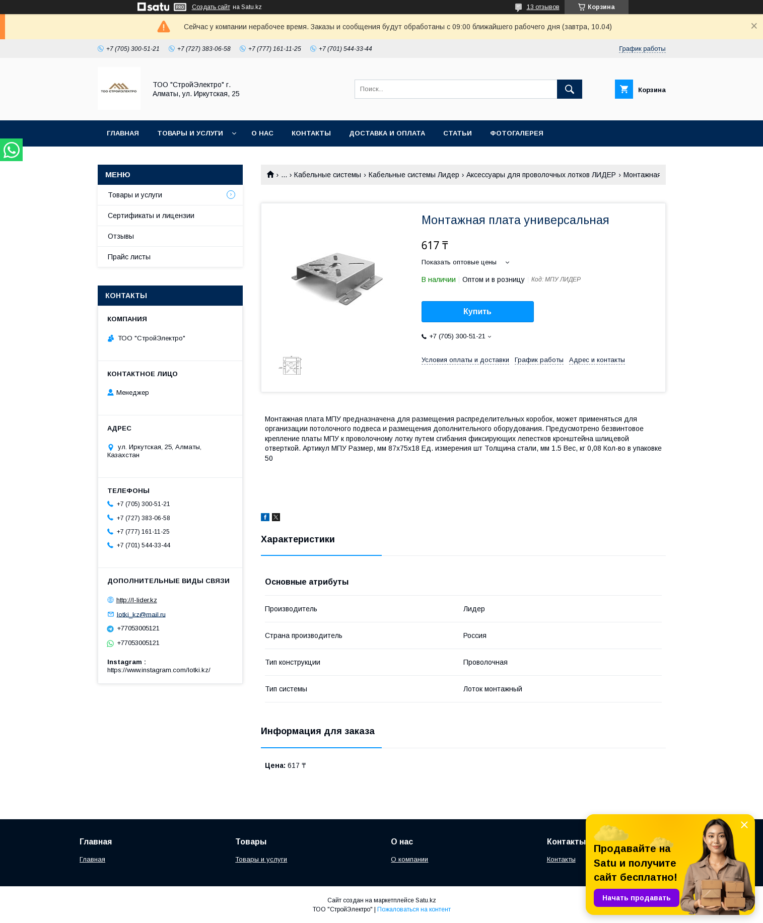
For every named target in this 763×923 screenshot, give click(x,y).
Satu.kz (425, 900)
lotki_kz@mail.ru (141, 614)
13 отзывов (543, 7)
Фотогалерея (516, 133)
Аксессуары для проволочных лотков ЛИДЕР (541, 175)
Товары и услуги (190, 133)
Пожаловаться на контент (414, 909)
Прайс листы (129, 257)
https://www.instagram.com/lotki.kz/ (159, 670)
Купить (477, 311)
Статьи (457, 133)
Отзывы (121, 236)
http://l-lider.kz (136, 600)
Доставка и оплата (387, 133)
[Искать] (569, 89)
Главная (123, 133)
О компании (409, 859)
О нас (262, 133)
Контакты (311, 133)
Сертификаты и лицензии (151, 215)
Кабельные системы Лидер (414, 175)
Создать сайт (211, 7)
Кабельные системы (327, 175)
